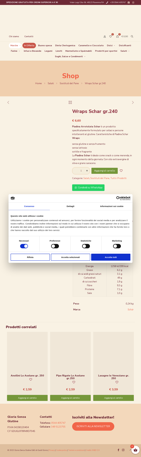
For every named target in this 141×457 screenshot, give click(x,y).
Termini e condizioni (76, 450)
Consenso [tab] (29, 206)
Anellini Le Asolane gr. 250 (27, 375)
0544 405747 (58, 423)
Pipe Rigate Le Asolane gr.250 (70, 377)
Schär (131, 309)
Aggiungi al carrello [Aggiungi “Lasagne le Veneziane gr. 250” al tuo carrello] (113, 397)
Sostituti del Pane (69, 83)
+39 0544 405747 (118, 2)
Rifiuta (30, 257)
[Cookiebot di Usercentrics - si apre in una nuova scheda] (118, 198)
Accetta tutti (111, 257)
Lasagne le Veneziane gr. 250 (113, 377)
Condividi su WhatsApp (88, 187)
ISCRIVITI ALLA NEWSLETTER (93, 426)
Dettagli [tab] (70, 206)
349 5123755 (58, 426)
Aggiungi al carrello (104, 170)
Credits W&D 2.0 (93, 450)
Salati (51, 83)
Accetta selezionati (70, 257)
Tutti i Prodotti (118, 178)
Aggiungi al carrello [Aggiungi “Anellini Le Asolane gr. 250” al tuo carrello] (27, 397)
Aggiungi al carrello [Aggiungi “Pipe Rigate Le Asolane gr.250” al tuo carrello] (70, 397)
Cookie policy (61, 450)
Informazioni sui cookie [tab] (112, 206)
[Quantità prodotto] (81, 170)
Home (38, 83)
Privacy (52, 450)
